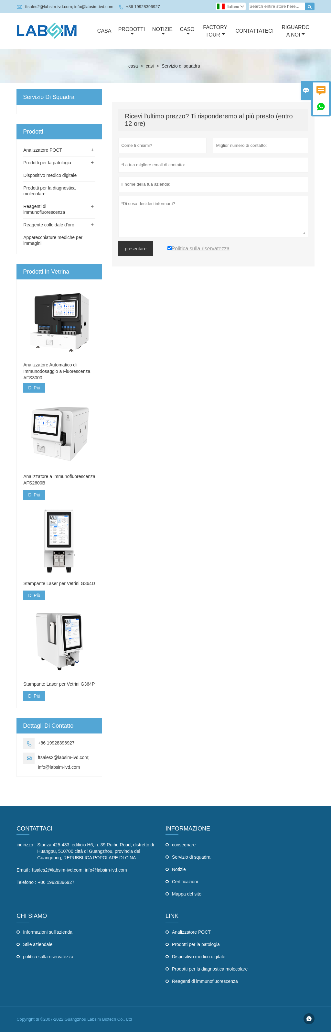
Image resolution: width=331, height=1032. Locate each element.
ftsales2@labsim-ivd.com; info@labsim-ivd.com (69, 6)
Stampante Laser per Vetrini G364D (59, 583)
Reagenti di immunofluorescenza (205, 981)
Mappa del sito (186, 893)
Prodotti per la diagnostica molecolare (210, 969)
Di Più (34, 387)
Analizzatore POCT (42, 150)
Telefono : (26, 882)
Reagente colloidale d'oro (48, 224)
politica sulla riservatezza (48, 956)
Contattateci (254, 31)
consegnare (184, 844)
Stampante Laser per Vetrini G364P (59, 684)
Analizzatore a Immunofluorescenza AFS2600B (59, 479)
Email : (23, 870)
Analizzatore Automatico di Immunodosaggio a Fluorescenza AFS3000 (56, 371)
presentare (135, 248)
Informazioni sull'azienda (47, 932)
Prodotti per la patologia (47, 162)
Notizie (162, 31)
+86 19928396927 (143, 6)
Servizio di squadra (191, 857)
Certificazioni (185, 881)
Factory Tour (215, 31)
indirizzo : (26, 844)
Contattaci (34, 828)
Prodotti (131, 31)
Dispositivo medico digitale (50, 175)
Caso (187, 31)
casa (133, 66)
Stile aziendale (37, 944)
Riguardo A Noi (295, 31)
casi (150, 66)
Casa (104, 31)
